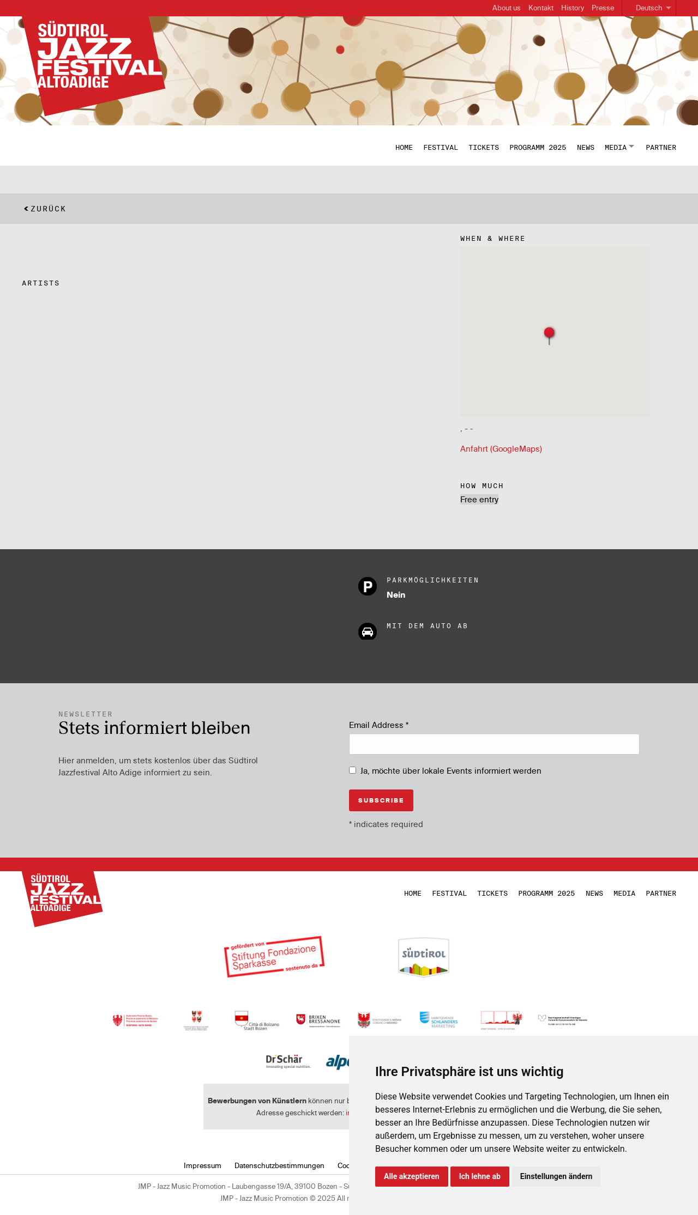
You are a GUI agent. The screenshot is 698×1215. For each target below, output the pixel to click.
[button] (549, 335)
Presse (603, 7)
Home (404, 147)
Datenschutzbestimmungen (279, 1165)
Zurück (49, 208)
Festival (440, 147)
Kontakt (540, 7)
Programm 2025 (537, 147)
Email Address (378, 725)
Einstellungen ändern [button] (556, 1176)
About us (506, 7)
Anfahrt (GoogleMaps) (501, 449)
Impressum (202, 1165)
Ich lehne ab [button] (480, 1176)
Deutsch (649, 7)
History (572, 7)
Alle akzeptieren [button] (412, 1176)
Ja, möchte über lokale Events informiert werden (450, 771)
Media (616, 147)
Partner (661, 147)
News (585, 147)
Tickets (483, 147)
